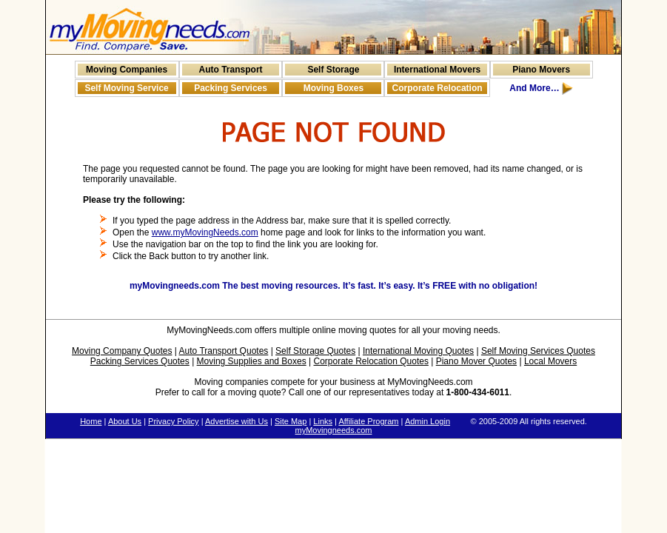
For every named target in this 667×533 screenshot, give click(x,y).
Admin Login (427, 421)
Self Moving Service (126, 88)
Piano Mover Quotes (476, 361)
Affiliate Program (368, 421)
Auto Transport (231, 69)
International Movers (437, 69)
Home (90, 421)
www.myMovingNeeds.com (205, 232)
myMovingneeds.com (333, 430)
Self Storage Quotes (315, 351)
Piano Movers (541, 69)
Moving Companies (126, 69)
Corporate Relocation (437, 88)
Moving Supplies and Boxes (251, 361)
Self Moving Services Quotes (538, 351)
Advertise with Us (236, 421)
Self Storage (333, 69)
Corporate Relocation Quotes (370, 361)
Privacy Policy (173, 421)
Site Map (290, 421)
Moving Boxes (333, 88)
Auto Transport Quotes (224, 351)
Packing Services (230, 88)
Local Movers (550, 361)
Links (322, 421)
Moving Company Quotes (122, 351)
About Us (124, 421)
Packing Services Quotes (140, 361)
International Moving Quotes (418, 351)
